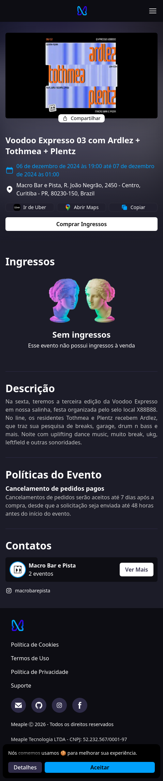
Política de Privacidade (39, 672)
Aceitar (99, 767)
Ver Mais (136, 569)
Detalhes (25, 767)
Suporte (21, 685)
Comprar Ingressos (81, 224)
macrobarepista (32, 590)
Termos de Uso (30, 658)
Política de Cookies (35, 644)
